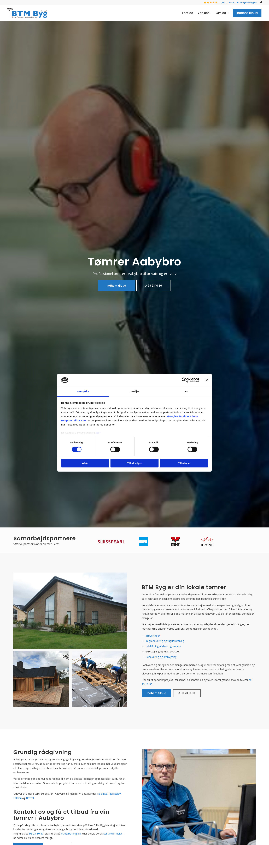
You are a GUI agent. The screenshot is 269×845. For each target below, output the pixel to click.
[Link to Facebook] (261, 2)
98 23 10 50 (227, 2)
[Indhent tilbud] (116, 285)
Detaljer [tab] (134, 391)
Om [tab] (186, 391)
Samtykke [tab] (83, 391)
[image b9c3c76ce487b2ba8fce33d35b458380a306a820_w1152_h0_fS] (42, 680)
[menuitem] (210, 2)
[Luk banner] (207, 380)
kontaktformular (112, 833)
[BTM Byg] (27, 13)
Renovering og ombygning (161, 656)
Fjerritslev (115, 793)
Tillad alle (184, 463)
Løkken (17, 798)
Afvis (85, 463)
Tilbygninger (152, 635)
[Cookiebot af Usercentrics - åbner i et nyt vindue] (184, 380)
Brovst (30, 798)
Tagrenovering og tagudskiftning (164, 640)
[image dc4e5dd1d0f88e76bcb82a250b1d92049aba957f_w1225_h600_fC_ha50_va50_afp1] (101, 680)
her (98, 432)
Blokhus (102, 793)
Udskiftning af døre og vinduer (163, 646)
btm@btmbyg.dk (247, 2)
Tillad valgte (134, 463)
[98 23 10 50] (153, 285)
